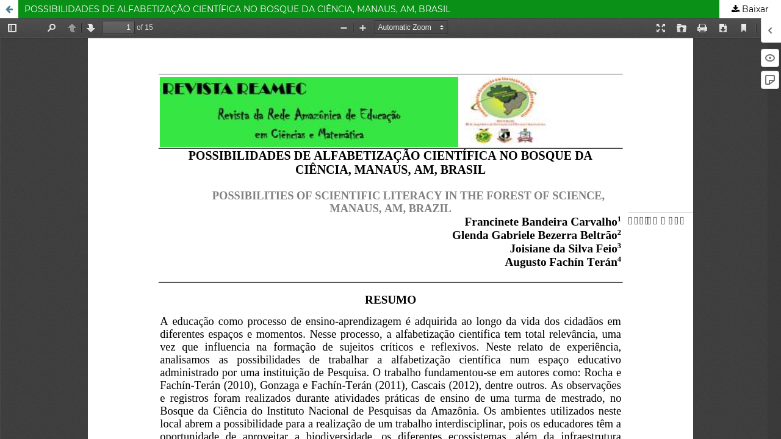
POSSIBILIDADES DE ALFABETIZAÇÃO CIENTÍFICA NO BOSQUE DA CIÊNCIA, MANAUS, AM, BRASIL (237, 9)
